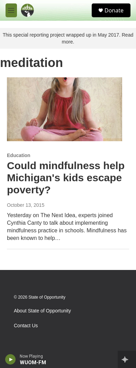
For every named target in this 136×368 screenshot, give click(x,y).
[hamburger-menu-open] (11, 10)
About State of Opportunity (42, 310)
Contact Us (26, 325)
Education (18, 155)
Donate (114, 10)
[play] (10, 359)
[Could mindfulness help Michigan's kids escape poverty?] (64, 109)
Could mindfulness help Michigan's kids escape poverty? (66, 177)
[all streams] (127, 359)
